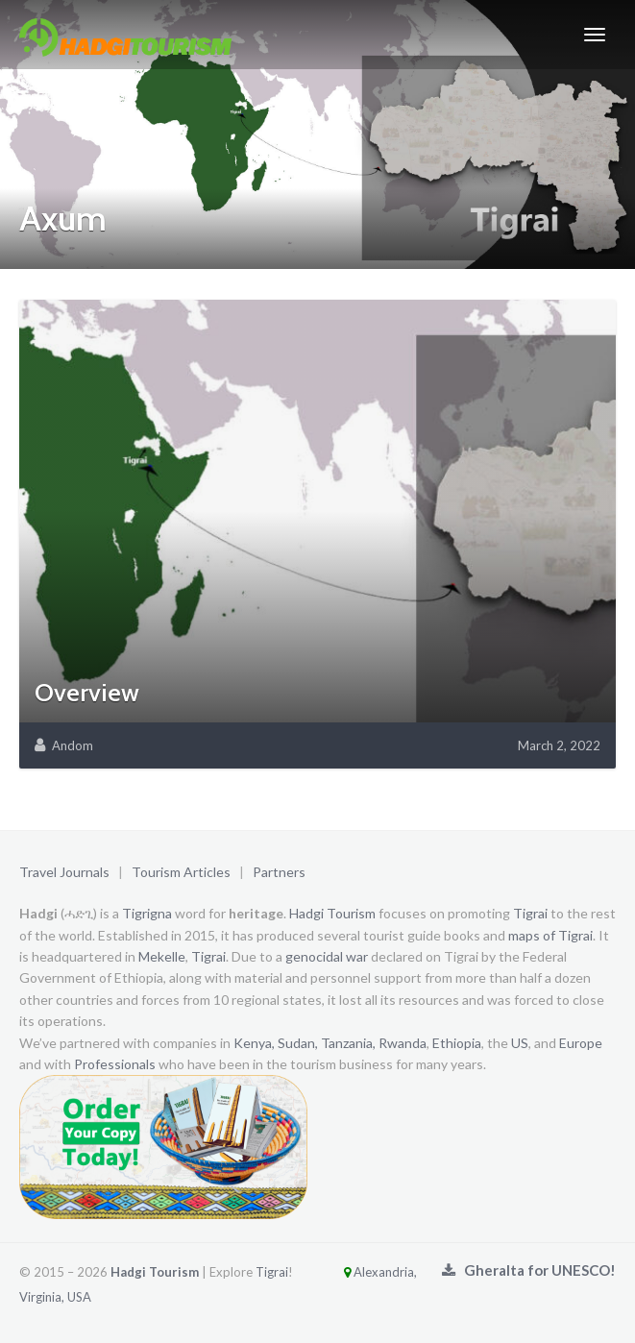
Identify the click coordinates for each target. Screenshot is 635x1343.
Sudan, (298, 1043)
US (519, 1043)
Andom (72, 745)
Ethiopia (456, 1043)
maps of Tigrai (550, 935)
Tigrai (530, 913)
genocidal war (326, 956)
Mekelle (161, 956)
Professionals (115, 1064)
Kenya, (254, 1043)
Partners (279, 872)
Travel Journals (64, 872)
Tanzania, (348, 1043)
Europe (580, 1043)
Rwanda (403, 1043)
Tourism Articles (181, 872)
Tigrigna (147, 913)
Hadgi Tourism (332, 913)
